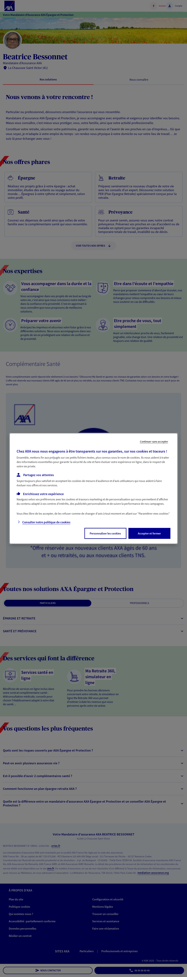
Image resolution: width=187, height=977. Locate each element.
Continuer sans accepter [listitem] (154, 441)
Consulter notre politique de (46, 522)
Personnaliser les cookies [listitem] (105, 533)
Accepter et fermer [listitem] (149, 533)
